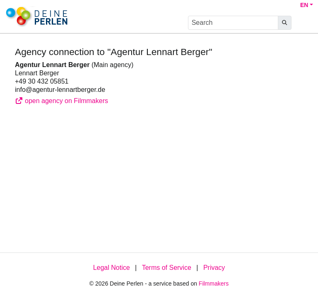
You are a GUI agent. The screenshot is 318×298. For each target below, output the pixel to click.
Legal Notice (111, 267)
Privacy (214, 267)
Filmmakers (214, 283)
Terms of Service (166, 267)
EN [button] (304, 5)
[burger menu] (304, 23)
